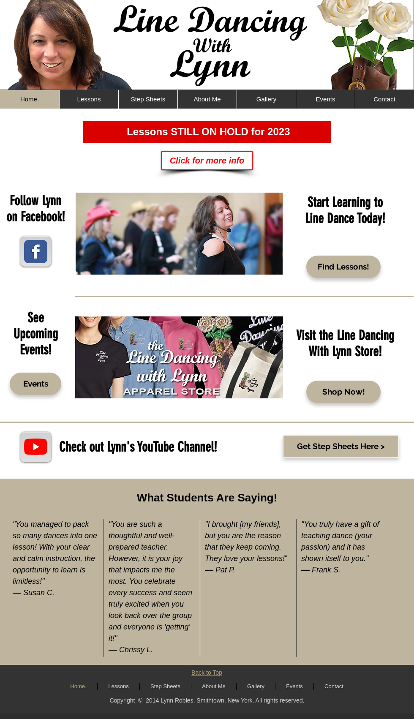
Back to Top (206, 672)
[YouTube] (35, 446)
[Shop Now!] (343, 392)
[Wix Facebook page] (35, 251)
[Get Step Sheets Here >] (341, 446)
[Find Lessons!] (343, 267)
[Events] (35, 384)
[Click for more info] (207, 160)
